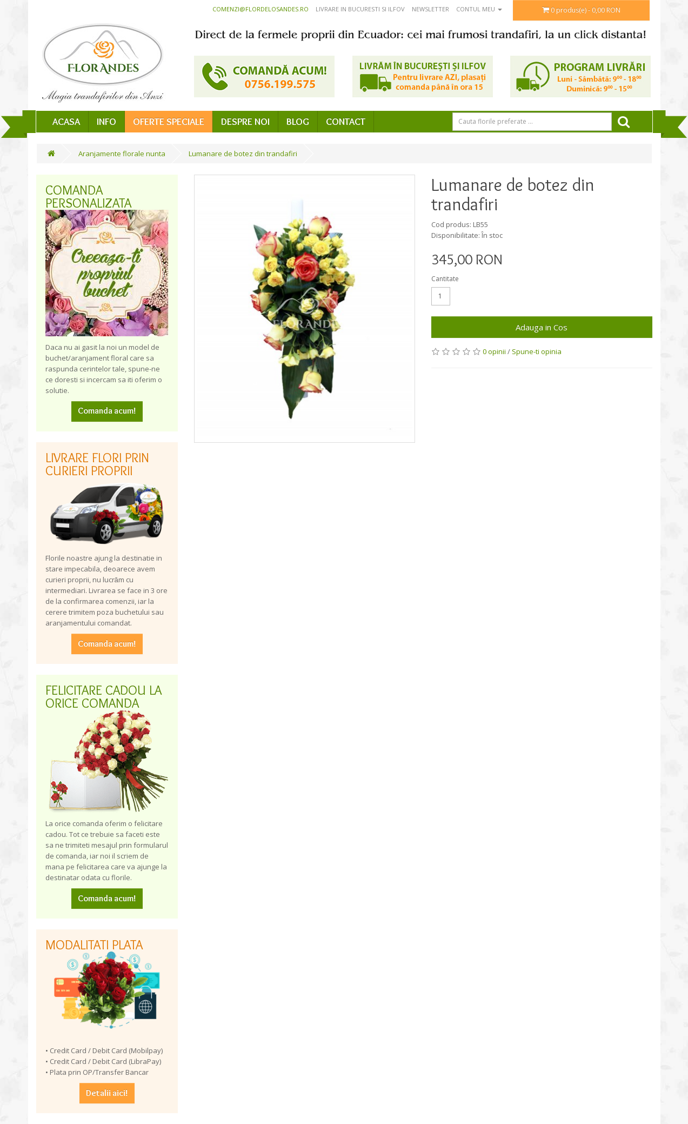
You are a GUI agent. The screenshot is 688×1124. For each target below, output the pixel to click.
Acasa (66, 122)
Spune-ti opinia (537, 351)
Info (106, 122)
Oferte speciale (168, 122)
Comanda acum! (107, 410)
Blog (297, 122)
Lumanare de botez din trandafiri (243, 153)
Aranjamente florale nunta (121, 153)
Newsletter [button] (430, 9)
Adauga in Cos (541, 327)
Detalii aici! (107, 1093)
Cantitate (445, 278)
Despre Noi (245, 122)
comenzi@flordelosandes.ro (260, 9)
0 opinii (494, 351)
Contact (345, 122)
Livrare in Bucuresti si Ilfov (360, 9)
